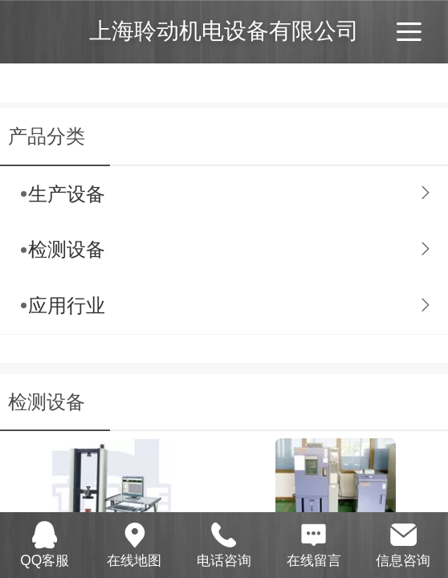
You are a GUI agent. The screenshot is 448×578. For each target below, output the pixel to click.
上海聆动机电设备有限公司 (224, 30)
